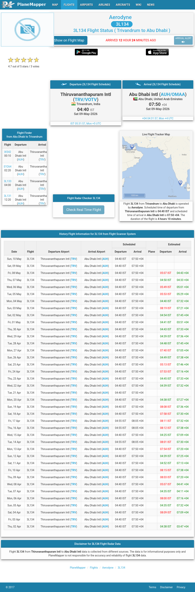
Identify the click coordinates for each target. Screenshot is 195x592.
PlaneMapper (78, 567)
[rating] (24, 64)
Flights (94, 567)
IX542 (7, 151)
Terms (154, 587)
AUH (20, 159)
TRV (42, 159)
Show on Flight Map (69, 40)
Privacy (183, 587)
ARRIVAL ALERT (183, 40)
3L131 (7, 195)
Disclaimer (168, 587)
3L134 (122, 24)
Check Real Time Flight (83, 210)
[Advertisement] (122, 67)
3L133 (7, 181)
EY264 (7, 166)
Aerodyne (120, 17)
